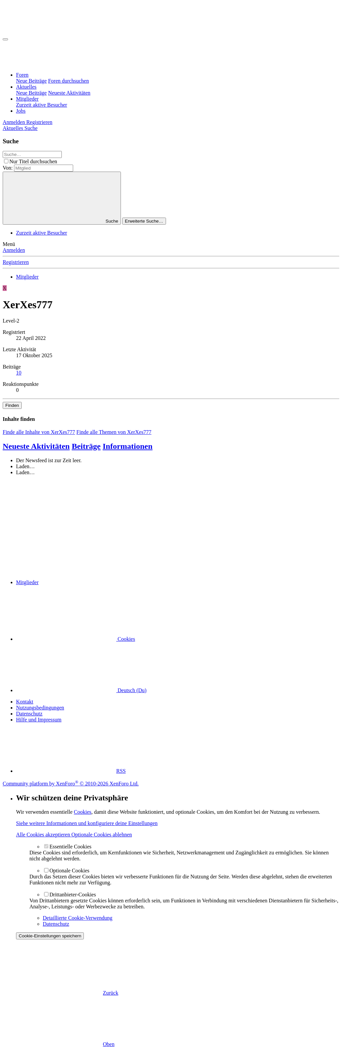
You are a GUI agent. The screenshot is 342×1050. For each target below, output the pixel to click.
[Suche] (30, 128)
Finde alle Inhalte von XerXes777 (39, 432)
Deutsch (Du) (81, 690)
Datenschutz (29, 713)
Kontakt (24, 701)
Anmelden (14, 250)
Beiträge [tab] (86, 446)
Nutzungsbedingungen (40, 707)
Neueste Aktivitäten (69, 93)
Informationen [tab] (127, 446)
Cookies (75, 639)
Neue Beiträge (31, 81)
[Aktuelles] (13, 128)
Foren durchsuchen (68, 81)
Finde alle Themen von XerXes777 (114, 432)
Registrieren (16, 262)
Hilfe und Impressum (38, 719)
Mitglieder (27, 99)
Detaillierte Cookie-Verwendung (77, 918)
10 (18, 373)
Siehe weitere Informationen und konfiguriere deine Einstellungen (87, 823)
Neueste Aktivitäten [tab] (36, 446)
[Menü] (5, 39)
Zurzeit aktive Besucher (41, 105)
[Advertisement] (171, 527)
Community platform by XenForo (71, 783)
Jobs (20, 111)
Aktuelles (26, 87)
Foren (22, 75)
